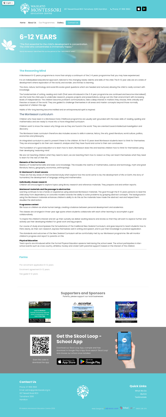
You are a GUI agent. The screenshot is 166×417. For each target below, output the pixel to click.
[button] (8, 3)
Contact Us (73, 22)
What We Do (141, 391)
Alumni (143, 394)
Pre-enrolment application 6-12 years (36, 265)
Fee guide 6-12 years (28, 274)
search (83, 23)
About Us (32, 22)
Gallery (60, 22)
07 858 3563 (124, 9)
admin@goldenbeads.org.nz (37, 390)
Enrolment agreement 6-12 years (34, 269)
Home (22, 22)
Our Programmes (47, 22)
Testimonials (141, 397)
